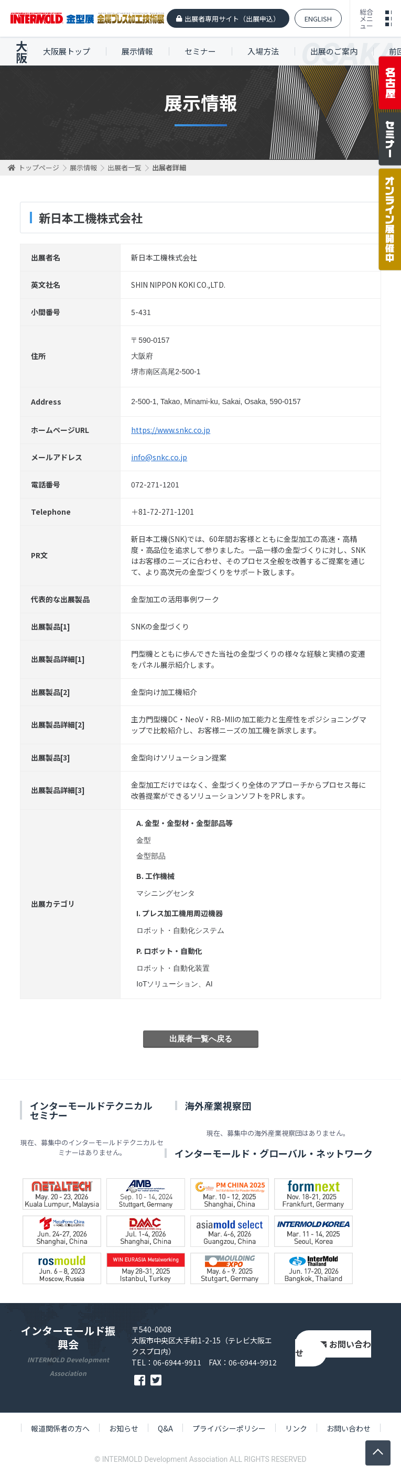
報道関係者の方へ (60, 1428)
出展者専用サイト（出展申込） (232, 19)
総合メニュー (366, 18)
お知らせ (123, 1428)
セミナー (200, 51)
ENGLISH (318, 19)
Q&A (165, 1428)
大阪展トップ (66, 51)
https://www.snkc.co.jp (170, 430)
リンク (296, 1428)
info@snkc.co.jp (159, 457)
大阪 (21, 51)
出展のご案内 (333, 51)
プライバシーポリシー (229, 1428)
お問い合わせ (333, 1348)
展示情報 (137, 51)
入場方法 (263, 51)
